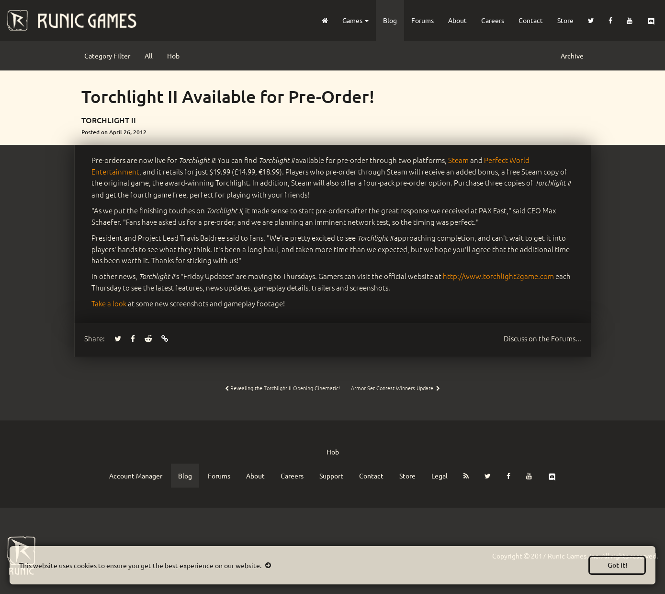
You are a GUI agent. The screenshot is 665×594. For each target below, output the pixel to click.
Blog (390, 20)
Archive (572, 55)
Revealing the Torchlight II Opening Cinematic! (282, 388)
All (149, 55)
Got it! (617, 565)
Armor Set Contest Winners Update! (395, 388)
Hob (173, 55)
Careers (492, 20)
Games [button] (355, 20)
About (457, 20)
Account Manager (135, 475)
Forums (422, 20)
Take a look (108, 303)
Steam (458, 160)
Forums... (542, 338)
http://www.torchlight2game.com (498, 276)
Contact (530, 20)
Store (565, 20)
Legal (439, 475)
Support (331, 475)
